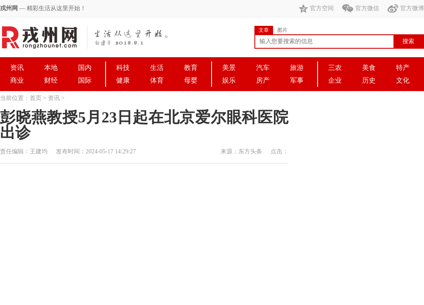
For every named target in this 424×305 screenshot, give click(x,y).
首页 (36, 98)
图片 (282, 30)
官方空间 (316, 8)
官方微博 (406, 8)
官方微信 (360, 8)
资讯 (54, 98)
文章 (264, 30)
